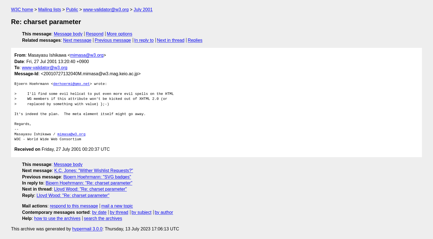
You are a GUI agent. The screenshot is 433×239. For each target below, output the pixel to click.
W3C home (22, 9)
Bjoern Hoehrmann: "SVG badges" (97, 177)
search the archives (103, 218)
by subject (141, 212)
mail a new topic (117, 206)
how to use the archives (57, 218)
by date (99, 212)
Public (72, 9)
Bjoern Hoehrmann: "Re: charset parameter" (89, 183)
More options (120, 34)
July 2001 (143, 9)
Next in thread (170, 40)
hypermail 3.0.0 (87, 229)
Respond (95, 34)
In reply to (144, 40)
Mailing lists (49, 9)
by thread (119, 212)
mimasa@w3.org (86, 55)
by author (164, 212)
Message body (68, 34)
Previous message (113, 40)
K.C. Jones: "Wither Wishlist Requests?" (93, 170)
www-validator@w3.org (106, 9)
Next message (77, 40)
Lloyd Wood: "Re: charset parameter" (90, 189)
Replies (195, 40)
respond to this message (74, 206)
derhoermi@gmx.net (71, 84)
